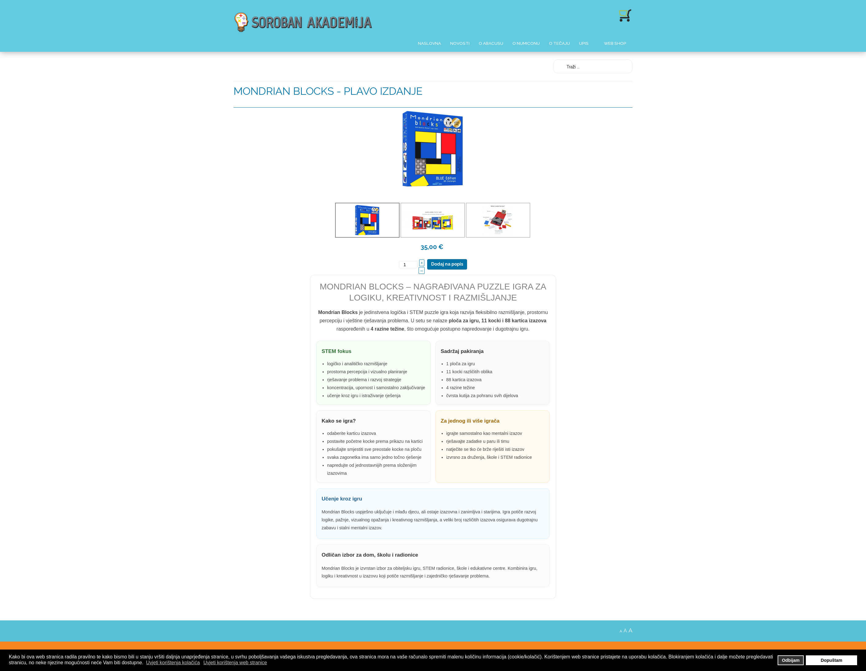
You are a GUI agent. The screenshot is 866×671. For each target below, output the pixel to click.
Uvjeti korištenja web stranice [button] (235, 662)
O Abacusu (491, 43)
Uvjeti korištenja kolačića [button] (173, 662)
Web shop (615, 43)
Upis (584, 43)
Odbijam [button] (791, 660)
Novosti (460, 43)
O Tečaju (559, 43)
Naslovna (429, 43)
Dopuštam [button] (831, 660)
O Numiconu (526, 43)
